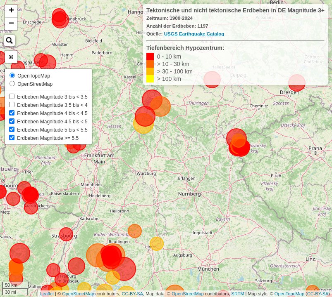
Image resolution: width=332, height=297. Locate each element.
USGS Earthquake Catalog (194, 33)
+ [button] (11, 11)
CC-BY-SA (132, 293)
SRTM (238, 293)
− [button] (11, 24)
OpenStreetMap (78, 293)
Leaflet (47, 293)
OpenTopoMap (289, 293)
